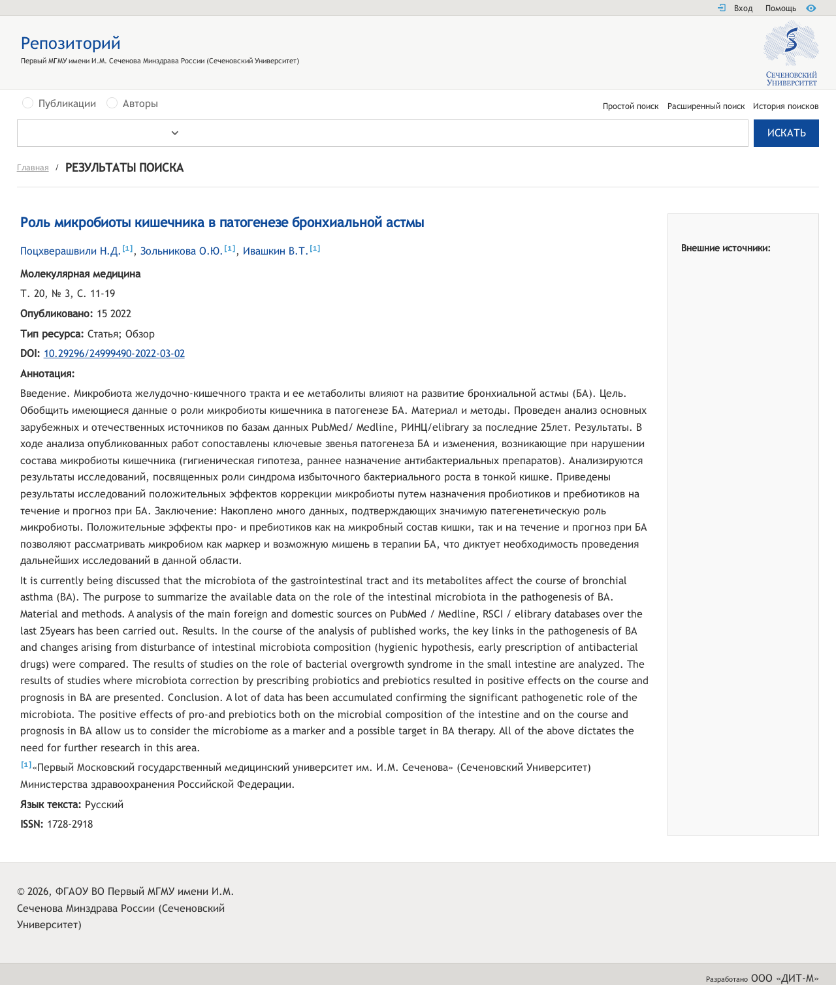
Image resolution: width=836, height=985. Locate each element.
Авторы (140, 104)
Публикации (67, 104)
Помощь (780, 8)
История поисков (786, 106)
